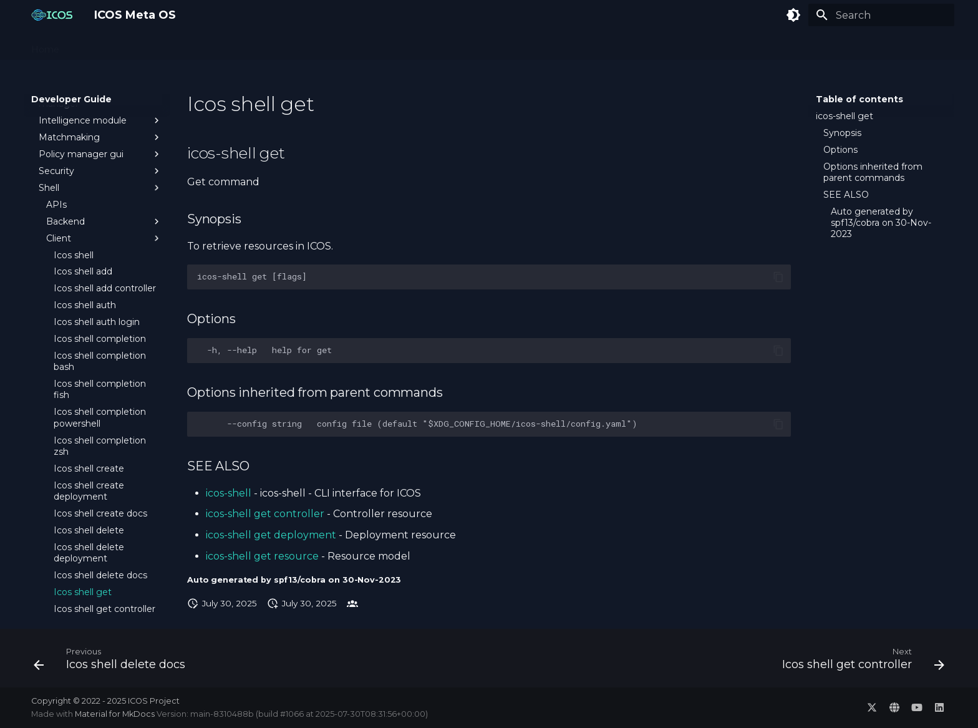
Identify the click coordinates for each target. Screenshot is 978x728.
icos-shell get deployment (271, 535)
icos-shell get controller (265, 514)
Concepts (95, 45)
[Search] (881, 15)
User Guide (261, 45)
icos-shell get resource (262, 556)
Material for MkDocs (116, 714)
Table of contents (859, 99)
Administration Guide (176, 45)
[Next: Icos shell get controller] (859, 662)
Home (45, 45)
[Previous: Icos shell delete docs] (113, 662)
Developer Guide (337, 45)
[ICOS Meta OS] (52, 14)
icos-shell (228, 493)
